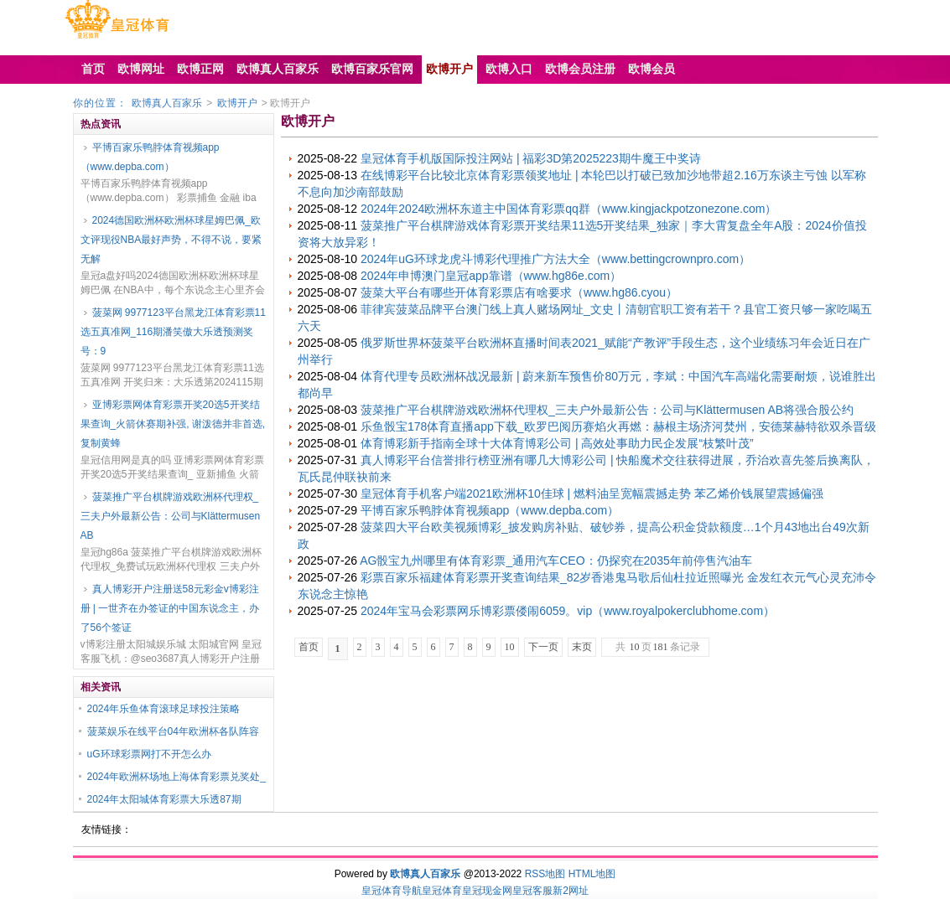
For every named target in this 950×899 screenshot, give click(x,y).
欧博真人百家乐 (167, 103)
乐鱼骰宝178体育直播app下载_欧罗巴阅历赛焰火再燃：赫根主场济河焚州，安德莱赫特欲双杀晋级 (618, 426)
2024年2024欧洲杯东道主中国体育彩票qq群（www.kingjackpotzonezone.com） (568, 208)
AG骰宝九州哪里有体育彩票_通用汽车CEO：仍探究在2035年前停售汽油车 (556, 560)
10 (510, 647)
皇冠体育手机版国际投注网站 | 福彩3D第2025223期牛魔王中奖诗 (531, 158)
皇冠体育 (442, 890)
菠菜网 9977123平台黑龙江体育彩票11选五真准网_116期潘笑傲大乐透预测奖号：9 (173, 332)
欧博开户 (237, 103)
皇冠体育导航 (391, 890)
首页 (308, 647)
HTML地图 (592, 874)
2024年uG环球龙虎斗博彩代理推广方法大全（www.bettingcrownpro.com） (555, 259)
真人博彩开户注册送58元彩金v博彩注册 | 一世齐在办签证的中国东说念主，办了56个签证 (170, 608)
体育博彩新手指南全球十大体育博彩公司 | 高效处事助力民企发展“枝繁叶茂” (557, 443)
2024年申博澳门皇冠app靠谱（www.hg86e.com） (491, 275)
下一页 (543, 647)
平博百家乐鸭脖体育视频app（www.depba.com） (150, 157)
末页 (582, 647)
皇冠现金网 (487, 890)
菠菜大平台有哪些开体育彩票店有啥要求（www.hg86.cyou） (519, 292)
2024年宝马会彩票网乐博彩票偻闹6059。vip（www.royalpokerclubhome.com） (568, 610)
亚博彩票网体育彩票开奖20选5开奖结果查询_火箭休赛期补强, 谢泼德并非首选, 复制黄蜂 (173, 424)
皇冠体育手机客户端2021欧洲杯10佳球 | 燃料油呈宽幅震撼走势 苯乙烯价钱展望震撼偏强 (592, 493)
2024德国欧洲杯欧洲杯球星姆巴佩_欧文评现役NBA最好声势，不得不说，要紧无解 (171, 239)
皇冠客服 (532, 890)
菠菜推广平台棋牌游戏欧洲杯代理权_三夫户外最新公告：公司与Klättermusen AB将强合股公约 (607, 409)
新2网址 (571, 890)
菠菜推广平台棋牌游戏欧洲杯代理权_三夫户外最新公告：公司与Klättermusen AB (170, 516)
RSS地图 (545, 874)
